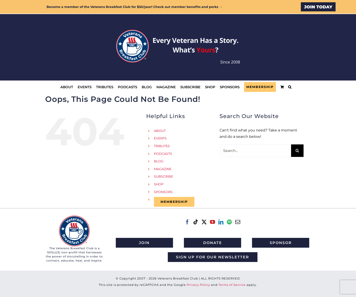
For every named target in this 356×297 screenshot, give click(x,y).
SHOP (158, 184)
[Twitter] (204, 221)
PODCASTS (163, 154)
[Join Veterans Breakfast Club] (144, 243)
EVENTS (160, 138)
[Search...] (255, 150)
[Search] (297, 150)
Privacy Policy (198, 285)
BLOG (158, 161)
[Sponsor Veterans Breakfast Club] (280, 243)
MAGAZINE (162, 169)
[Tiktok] (195, 221)
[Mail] (237, 221)
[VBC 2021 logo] (74, 217)
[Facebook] (187, 221)
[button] (289, 87)
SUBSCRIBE (163, 176)
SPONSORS (163, 192)
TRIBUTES (162, 146)
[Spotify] (229, 221)
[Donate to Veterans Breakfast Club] (212, 243)
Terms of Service (232, 285)
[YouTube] (212, 221)
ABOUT (160, 131)
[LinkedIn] (220, 221)
